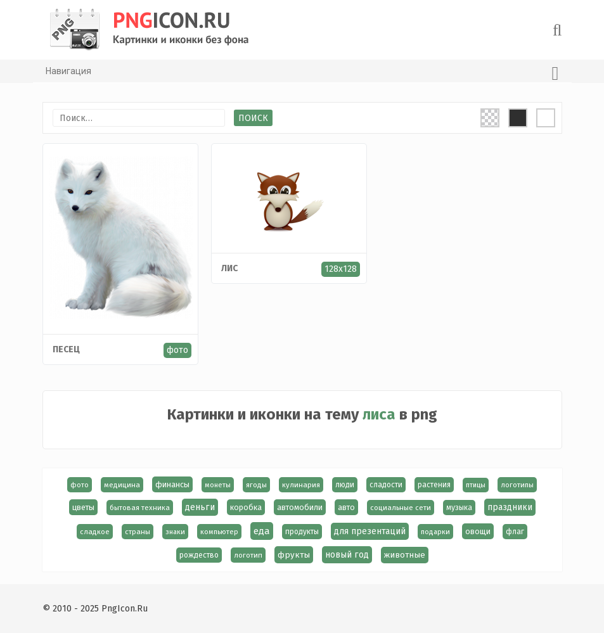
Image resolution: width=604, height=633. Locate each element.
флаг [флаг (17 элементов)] (515, 531)
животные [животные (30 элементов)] (404, 555)
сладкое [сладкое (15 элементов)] (95, 531)
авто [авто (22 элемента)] (346, 507)
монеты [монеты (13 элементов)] (218, 484)
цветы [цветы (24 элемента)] (83, 507)
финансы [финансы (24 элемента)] (172, 484)
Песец (66, 349)
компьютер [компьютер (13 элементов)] (219, 531)
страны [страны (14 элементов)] (137, 531)
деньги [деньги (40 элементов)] (200, 507)
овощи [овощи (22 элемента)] (478, 531)
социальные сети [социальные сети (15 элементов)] (400, 507)
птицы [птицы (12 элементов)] (475, 485)
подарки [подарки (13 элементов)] (435, 531)
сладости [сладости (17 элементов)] (385, 484)
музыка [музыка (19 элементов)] (459, 507)
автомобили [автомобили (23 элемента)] (300, 507)
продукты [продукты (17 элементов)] (302, 531)
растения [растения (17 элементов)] (434, 484)
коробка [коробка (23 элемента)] (246, 507)
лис (229, 268)
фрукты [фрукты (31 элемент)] (294, 554)
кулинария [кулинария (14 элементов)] (301, 484)
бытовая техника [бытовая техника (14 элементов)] (140, 507)
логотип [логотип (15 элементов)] (248, 555)
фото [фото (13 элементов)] (79, 484)
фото (177, 350)
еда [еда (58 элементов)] (262, 531)
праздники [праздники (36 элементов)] (509, 507)
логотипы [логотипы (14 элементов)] (517, 484)
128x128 (340, 269)
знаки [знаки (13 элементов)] (175, 531)
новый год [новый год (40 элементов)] (347, 554)
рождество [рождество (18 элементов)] (199, 555)
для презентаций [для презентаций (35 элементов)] (370, 531)
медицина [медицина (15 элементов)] (122, 484)
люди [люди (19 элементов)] (344, 484)
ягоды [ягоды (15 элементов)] (256, 484)
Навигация (302, 73)
